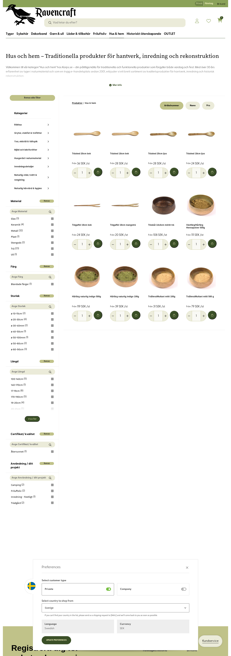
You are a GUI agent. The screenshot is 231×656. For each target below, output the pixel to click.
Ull (32, 255)
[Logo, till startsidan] (41, 15)
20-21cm (32, 409)
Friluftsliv (99, 34)
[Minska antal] (75, 173)
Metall (32, 231)
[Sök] (50, 22)
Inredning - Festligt (32, 497)
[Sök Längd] (50, 372)
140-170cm (32, 385)
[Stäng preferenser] (187, 567)
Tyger (10, 34)
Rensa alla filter (32, 98)
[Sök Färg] (50, 277)
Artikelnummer (171, 106)
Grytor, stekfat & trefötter (28, 133)
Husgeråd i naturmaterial (27, 158)
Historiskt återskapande (144, 34)
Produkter (77, 103)
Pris (208, 106)
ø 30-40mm (32, 326)
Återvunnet (32, 452)
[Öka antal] (89, 173)
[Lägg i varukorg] (98, 172)
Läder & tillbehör (78, 34)
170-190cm (32, 397)
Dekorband (39, 34)
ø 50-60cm (32, 343)
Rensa (47, 201)
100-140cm (32, 379)
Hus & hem (116, 34)
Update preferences (56, 640)
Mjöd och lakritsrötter (25, 150)
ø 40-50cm (32, 331)
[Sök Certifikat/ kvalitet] (50, 445)
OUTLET (169, 34)
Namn (193, 106)
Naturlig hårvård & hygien (28, 188)
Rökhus (18, 125)
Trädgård (32, 503)
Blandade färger (32, 284)
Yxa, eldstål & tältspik (26, 141)
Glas (32, 219)
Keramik (32, 225)
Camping (32, 485)
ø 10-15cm (32, 313)
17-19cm (32, 391)
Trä (32, 249)
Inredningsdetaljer (24, 166)
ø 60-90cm (32, 349)
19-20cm (32, 403)
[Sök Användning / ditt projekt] (50, 478)
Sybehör (22, 34)
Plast (32, 237)
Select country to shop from (57, 600)
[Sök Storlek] (50, 307)
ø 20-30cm (32, 319)
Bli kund (221, 4)
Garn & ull (57, 34)
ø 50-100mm (32, 337)
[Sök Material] (50, 212)
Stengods (32, 243)
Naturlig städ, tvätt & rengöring (25, 177)
